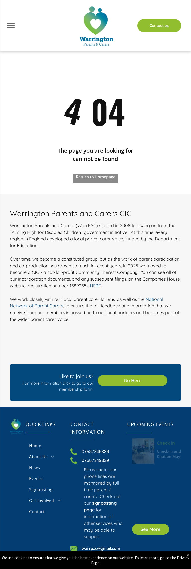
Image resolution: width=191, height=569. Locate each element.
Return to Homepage (95, 177)
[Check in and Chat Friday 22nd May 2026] (143, 451)
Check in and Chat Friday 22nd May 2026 (169, 442)
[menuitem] (45, 445)
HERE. (96, 286)
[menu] (10, 25)
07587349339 (95, 460)
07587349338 (95, 451)
